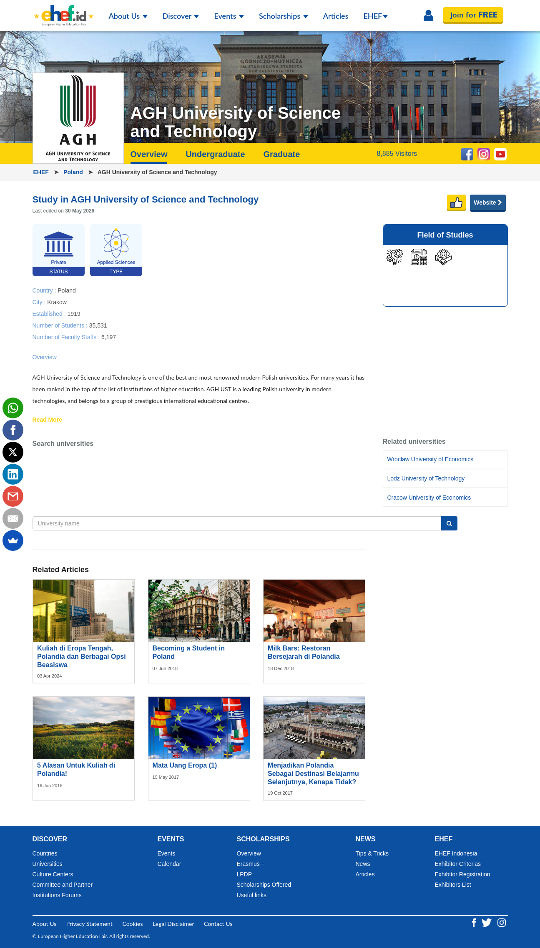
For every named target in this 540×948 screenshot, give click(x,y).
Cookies (132, 923)
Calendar (169, 863)
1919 (74, 313)
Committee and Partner (63, 884)
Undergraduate (215, 154)
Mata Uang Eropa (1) (185, 765)
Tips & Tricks (372, 853)
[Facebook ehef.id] (475, 921)
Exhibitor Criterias (458, 863)
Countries (45, 853)
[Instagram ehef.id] (501, 921)
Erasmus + (251, 863)
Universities (48, 863)
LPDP (244, 874)
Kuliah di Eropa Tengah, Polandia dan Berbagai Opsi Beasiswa (81, 656)
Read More (48, 420)
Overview (149, 154)
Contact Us (218, 923)
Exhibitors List (453, 884)
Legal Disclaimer (173, 923)
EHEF (376, 15)
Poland (74, 172)
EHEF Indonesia (456, 853)
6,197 (108, 337)
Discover (181, 15)
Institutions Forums (57, 895)
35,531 (98, 325)
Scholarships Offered (264, 884)
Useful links (252, 895)
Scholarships (283, 15)
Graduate (281, 154)
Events (229, 15)
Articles (336, 15)
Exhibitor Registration (462, 874)
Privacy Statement (89, 923)
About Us (128, 15)
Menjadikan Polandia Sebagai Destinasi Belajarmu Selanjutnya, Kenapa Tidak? (313, 773)
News (363, 863)
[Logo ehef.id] (63, 10)
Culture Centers (53, 874)
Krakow (57, 302)
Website (488, 202)
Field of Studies (445, 235)
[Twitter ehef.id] (487, 921)
